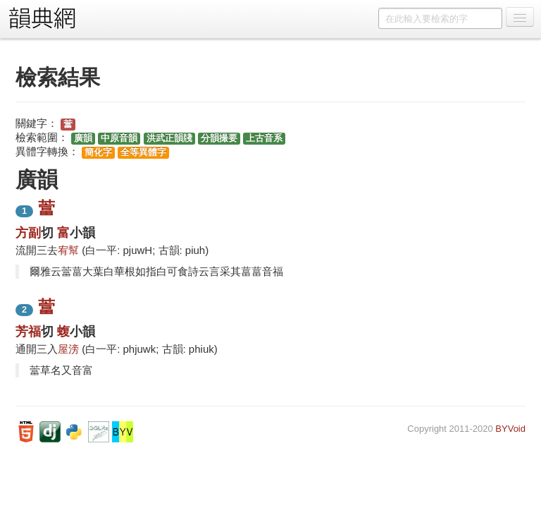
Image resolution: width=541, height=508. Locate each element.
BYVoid (510, 428)
